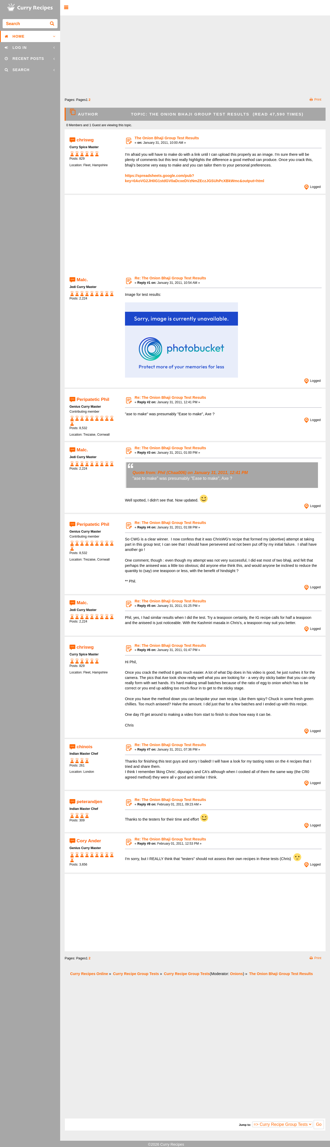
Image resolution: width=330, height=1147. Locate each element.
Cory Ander (89, 840)
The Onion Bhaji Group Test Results (167, 138)
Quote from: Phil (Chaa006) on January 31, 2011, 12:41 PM (190, 472)
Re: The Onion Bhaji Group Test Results (170, 278)
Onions (236, 974)
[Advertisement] (195, 54)
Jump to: (245, 1124)
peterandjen (89, 801)
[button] (66, 7)
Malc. (82, 279)
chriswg (85, 139)
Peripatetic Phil (93, 399)
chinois (84, 746)
